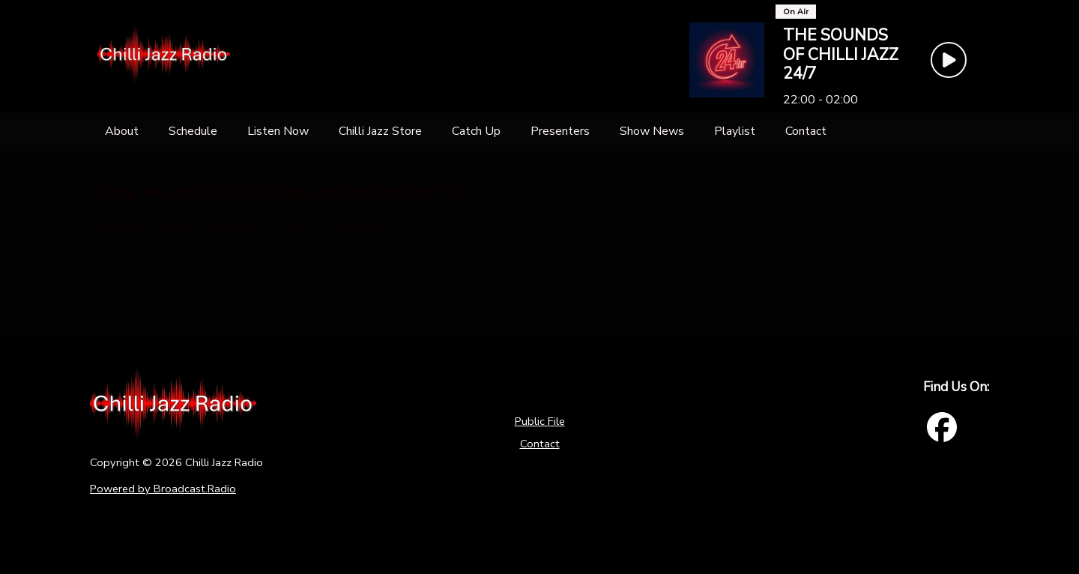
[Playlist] (734, 131)
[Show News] (652, 131)
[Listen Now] (278, 131)
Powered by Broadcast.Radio (163, 488)
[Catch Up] (476, 131)
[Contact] (805, 131)
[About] (122, 131)
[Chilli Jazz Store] (380, 131)
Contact (540, 443)
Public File (540, 421)
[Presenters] (560, 131)
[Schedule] (193, 131)
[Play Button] (949, 60)
